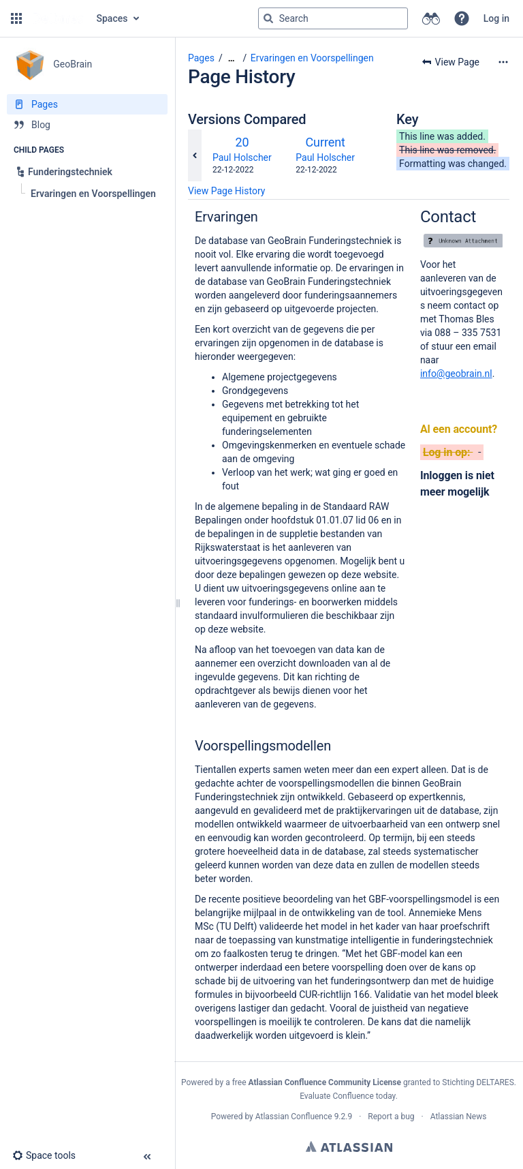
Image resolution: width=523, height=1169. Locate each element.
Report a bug (391, 1116)
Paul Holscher (242, 157)
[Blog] (87, 125)
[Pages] (87, 104)
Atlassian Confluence (293, 1116)
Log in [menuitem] (496, 18)
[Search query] (333, 18)
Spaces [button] (112, 18)
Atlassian (349, 1146)
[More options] (503, 62)
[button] (16, 18)
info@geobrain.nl (456, 373)
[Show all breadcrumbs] (231, 58)
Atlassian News (458, 1116)
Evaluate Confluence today (347, 1096)
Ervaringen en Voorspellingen (312, 57)
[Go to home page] (58, 18)
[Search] (268, 18)
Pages (201, 57)
